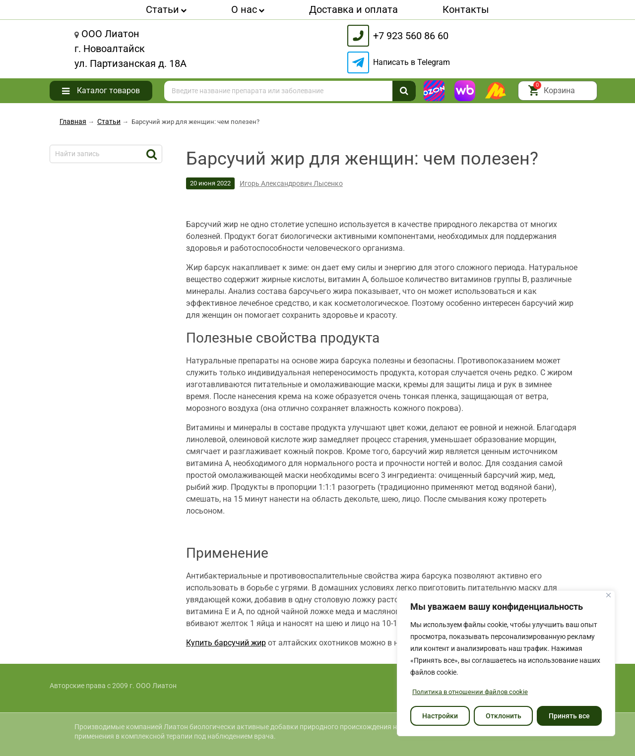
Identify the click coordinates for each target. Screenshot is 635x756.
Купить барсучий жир (226, 642)
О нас (247, 9)
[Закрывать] (608, 595)
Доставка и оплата (353, 9)
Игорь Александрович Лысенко (291, 183)
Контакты (466, 9)
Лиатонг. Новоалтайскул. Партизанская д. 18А (130, 48)
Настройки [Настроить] (440, 716)
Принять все (569, 716)
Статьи (166, 9)
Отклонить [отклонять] (503, 716)
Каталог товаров (108, 90)
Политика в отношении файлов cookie (473, 692)
